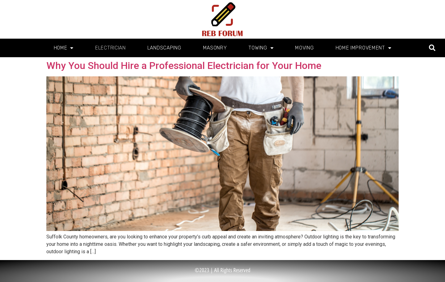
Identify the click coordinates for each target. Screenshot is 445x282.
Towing (260, 47)
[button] (432, 48)
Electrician (110, 48)
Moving (304, 48)
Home (64, 47)
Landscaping (164, 48)
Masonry (215, 48)
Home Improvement (364, 47)
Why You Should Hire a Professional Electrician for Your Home (183, 65)
